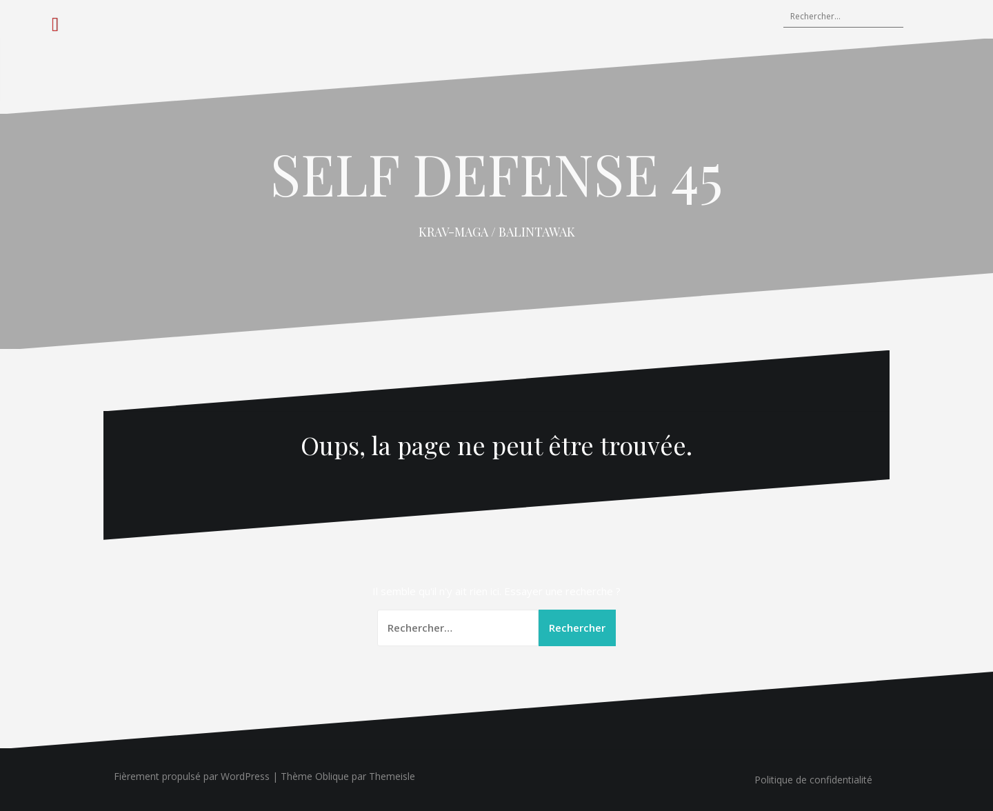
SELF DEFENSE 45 (496, 173)
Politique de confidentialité (813, 779)
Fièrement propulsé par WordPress (192, 776)
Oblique (332, 776)
